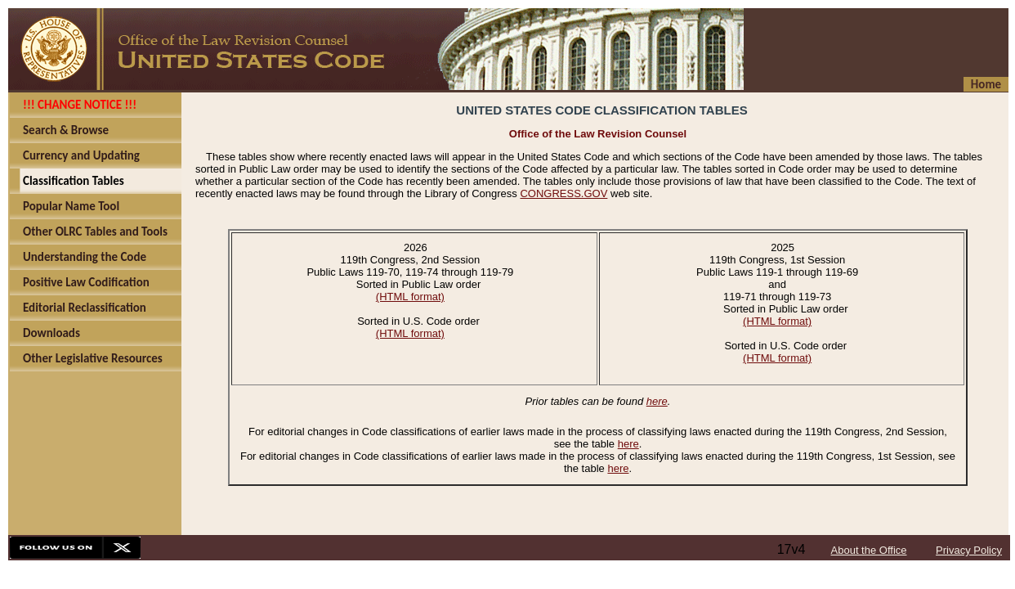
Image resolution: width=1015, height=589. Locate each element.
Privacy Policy (969, 550)
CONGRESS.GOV (563, 193)
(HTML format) (410, 296)
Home (986, 84)
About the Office (869, 550)
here (657, 401)
